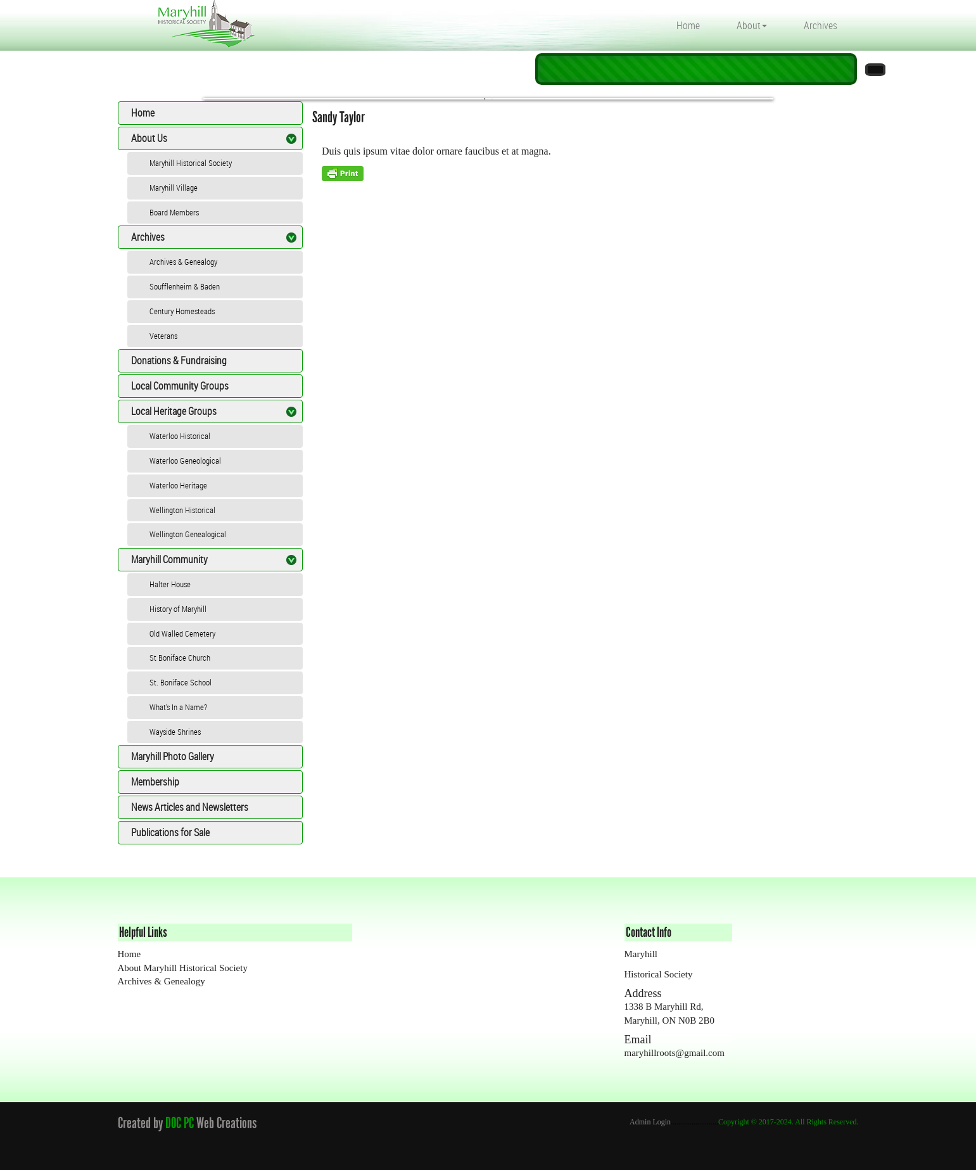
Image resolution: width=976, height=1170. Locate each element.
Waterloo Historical (179, 436)
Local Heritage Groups (174, 411)
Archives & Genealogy (183, 261)
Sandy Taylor (338, 117)
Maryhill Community (169, 559)
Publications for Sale (170, 832)
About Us (149, 138)
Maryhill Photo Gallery (172, 756)
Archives (820, 25)
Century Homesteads (182, 311)
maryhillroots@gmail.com (674, 1053)
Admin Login (650, 1121)
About (752, 25)
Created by (140, 1123)
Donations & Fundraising (179, 360)
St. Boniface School (180, 682)
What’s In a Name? (178, 707)
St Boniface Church (179, 657)
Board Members (174, 212)
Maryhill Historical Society (190, 163)
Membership (155, 782)
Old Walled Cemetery (182, 633)
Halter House (170, 584)
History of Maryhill (177, 608)
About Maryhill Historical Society (183, 968)
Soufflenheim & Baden (184, 286)
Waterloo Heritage (178, 485)
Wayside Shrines (175, 731)
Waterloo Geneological (185, 460)
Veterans (163, 335)
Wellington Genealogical (187, 534)
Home (688, 25)
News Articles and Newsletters (189, 807)
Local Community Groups (180, 386)
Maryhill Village (173, 187)
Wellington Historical (182, 510)
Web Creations (229, 1123)
